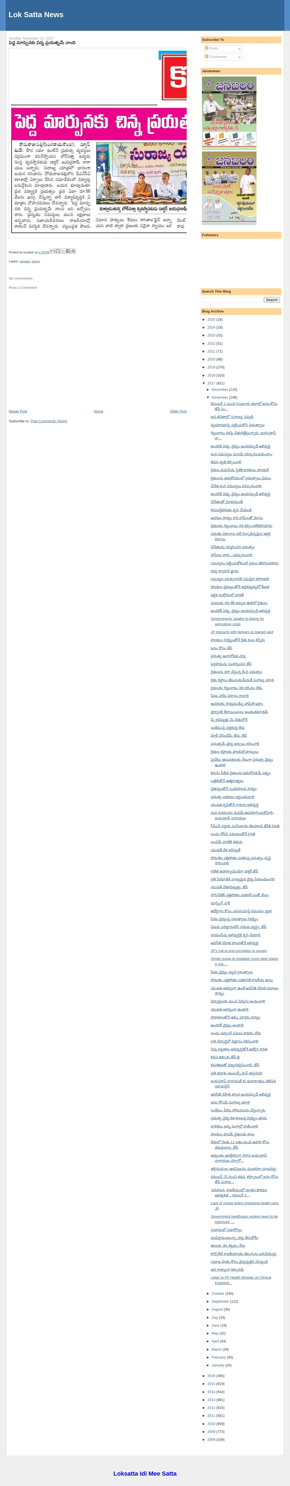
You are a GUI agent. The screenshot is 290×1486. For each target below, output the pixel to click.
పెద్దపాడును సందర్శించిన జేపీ (231, 664)
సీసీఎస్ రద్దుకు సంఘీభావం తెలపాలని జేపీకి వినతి (245, 826)
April (216, 1341)
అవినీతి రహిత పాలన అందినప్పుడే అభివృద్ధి (240, 1094)
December (220, 389)
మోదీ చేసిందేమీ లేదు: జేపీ (229, 735)
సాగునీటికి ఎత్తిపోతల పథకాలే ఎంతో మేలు (239, 895)
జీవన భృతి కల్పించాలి (226, 462)
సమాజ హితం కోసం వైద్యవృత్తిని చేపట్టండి (239, 1262)
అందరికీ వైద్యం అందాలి (227, 1025)
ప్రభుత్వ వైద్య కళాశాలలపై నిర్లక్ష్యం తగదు (239, 1118)
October (218, 1293)
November (220, 397)
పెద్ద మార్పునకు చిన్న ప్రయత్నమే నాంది (42, 42)
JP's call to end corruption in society (239, 951)
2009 (211, 1432)
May (215, 1333)
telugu (36, 261)
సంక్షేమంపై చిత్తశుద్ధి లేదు (227, 728)
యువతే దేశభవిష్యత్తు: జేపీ (229, 887)
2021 (211, 351)
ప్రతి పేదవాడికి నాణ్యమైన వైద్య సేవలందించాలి (242, 879)
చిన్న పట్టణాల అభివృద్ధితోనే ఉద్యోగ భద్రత (239, 1049)
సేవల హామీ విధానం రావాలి (230, 696)
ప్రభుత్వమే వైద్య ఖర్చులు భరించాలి (235, 744)
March (217, 1349)
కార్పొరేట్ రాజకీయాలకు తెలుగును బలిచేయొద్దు (244, 1254)
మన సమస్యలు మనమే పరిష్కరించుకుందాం (241, 454)
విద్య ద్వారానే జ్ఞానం (224, 571)
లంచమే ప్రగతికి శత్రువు (226, 842)
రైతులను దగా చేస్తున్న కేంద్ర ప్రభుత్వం (236, 672)
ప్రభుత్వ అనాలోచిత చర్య (228, 656)
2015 (211, 1384)
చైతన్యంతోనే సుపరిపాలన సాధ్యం (233, 789)
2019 (211, 367)
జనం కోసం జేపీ (221, 648)
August (218, 1309)
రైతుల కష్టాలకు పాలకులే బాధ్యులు (234, 752)
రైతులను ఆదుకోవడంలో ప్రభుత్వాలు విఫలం (241, 478)
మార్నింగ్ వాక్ (220, 903)
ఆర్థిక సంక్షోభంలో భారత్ (227, 595)
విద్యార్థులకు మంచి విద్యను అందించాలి (238, 1001)
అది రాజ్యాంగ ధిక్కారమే (227, 1269)
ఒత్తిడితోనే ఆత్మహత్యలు (227, 781)
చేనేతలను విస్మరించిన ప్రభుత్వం (233, 547)
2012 (211, 1408)
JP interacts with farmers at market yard (242, 632)
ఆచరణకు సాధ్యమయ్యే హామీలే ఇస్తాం (237, 704)
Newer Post (18, 411)
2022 (211, 343)
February (219, 1357)
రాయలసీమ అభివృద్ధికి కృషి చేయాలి (236, 935)
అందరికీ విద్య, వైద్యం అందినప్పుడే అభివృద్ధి (240, 494)
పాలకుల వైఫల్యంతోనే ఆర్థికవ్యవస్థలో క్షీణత (240, 587)
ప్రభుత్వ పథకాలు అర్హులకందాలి (232, 797)
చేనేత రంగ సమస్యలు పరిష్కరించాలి (236, 486)
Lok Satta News (36, 14)
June (216, 1325)
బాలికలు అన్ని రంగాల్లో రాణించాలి (234, 1126)
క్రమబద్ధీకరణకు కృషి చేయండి (231, 510)
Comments (215, 57)
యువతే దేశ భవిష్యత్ (225, 850)
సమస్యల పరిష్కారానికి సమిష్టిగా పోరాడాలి (240, 579)
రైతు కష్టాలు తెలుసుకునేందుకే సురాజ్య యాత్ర (242, 680)
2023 (211, 335)
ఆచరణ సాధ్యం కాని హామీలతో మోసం (237, 518)
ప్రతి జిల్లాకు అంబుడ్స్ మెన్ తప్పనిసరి (236, 1073)
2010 (211, 1424)
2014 (211, 1392)
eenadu (25, 261)
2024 (211, 327)
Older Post (178, 411)
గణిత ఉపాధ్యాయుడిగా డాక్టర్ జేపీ (234, 871)
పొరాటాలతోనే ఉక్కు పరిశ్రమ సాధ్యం (235, 1017)
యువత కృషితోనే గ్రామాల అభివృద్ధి (235, 805)
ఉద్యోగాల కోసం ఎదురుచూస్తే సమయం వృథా (241, 911)
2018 (211, 375)
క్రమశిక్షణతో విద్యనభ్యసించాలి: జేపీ (235, 1065)
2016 (211, 1376)
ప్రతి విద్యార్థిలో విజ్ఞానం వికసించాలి (234, 1041)
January (218, 1365)
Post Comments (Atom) (49, 421)
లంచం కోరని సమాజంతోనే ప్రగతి (233, 834)
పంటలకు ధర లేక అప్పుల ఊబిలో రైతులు (239, 603)
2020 (211, 359)
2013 (211, 1400)
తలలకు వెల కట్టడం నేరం (228, 1246)
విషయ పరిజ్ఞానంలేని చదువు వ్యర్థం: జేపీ (238, 927)
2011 (211, 1416)
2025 (211, 319)
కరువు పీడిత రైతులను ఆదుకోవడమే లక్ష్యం (240, 773)
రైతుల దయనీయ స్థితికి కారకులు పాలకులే (239, 470)
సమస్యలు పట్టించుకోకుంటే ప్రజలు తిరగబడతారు (245, 563)
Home (98, 411)
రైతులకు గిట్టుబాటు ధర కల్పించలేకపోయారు (241, 526)
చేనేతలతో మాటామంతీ (227, 502)
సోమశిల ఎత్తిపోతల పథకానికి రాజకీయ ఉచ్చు (242, 980)
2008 (211, 1440)
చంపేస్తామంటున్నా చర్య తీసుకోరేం (234, 1238)
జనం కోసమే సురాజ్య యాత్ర (230, 1102)
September (221, 1301)
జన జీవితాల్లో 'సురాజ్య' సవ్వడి (232, 417)
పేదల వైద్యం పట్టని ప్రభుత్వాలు (232, 972)
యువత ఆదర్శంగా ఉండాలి (229, 1009)
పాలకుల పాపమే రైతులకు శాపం (233, 1134)
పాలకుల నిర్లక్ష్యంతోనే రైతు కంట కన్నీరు (238, 640)
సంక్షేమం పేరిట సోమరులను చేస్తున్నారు (238, 1110)
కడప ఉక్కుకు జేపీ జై (225, 1057)
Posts (211, 48)
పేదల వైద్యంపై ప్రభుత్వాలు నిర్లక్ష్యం (234, 919)
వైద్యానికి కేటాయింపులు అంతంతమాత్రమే (239, 712)
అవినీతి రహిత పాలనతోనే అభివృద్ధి (234, 943)
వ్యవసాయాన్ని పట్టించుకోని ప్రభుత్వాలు (237, 425)
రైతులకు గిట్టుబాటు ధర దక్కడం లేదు (236, 688)
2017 (211, 383)
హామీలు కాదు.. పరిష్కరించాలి (231, 555)
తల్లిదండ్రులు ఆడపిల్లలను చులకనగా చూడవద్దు (243, 1169)
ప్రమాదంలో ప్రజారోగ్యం (226, 1230)
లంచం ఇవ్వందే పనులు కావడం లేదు (236, 1033)
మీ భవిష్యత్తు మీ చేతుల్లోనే (229, 720)
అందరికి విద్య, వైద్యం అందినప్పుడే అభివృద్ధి (240, 446)
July (215, 1317)
